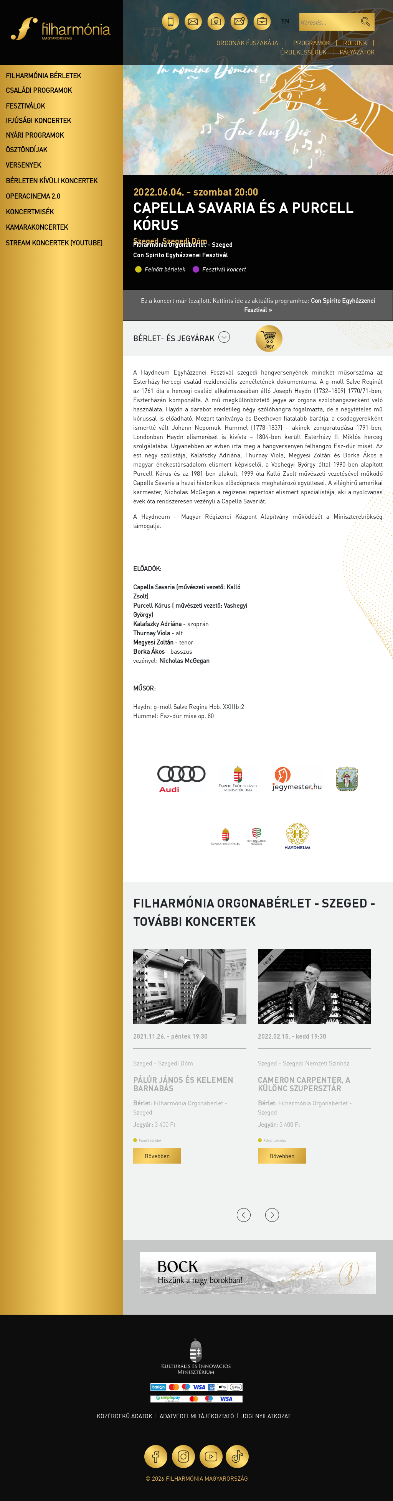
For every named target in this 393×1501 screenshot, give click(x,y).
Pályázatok (357, 52)
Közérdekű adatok (124, 1416)
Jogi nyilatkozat (266, 1416)
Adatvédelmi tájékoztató (197, 1416)
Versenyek (23, 165)
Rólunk (355, 43)
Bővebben (157, 1156)
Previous (244, 1215)
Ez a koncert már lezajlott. (177, 300)
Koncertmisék (30, 211)
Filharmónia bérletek (43, 75)
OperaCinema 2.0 (33, 196)
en (285, 21)
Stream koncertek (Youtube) (54, 242)
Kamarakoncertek (37, 227)
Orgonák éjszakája (247, 43)
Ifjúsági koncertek (38, 120)
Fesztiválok (25, 106)
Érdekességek (303, 52)
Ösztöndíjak (26, 149)
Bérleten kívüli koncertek (51, 180)
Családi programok (39, 90)
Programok (311, 43)
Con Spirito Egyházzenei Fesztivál (180, 254)
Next (272, 1215)
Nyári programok (35, 135)
